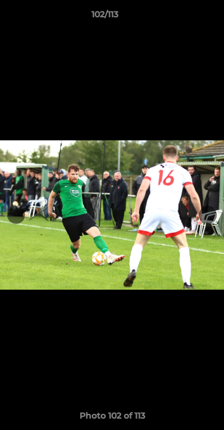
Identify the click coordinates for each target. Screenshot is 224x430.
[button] (181, 17)
